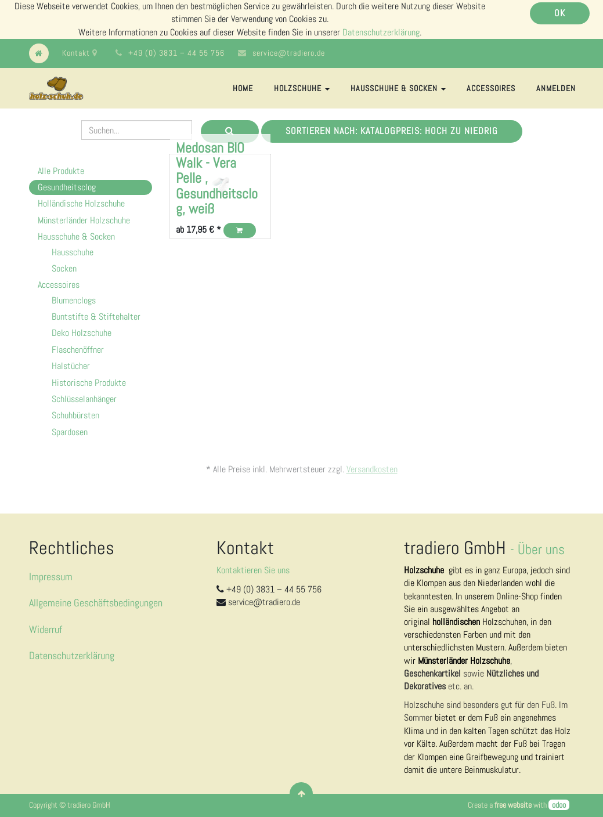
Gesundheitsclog (67, 187)
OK (559, 13)
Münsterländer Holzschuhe (84, 220)
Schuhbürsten (75, 415)
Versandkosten (372, 469)
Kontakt (80, 53)
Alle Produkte (61, 171)
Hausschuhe (72, 252)
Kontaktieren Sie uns (253, 570)
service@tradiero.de (288, 53)
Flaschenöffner (78, 350)
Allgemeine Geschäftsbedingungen (96, 602)
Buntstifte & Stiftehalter (96, 316)
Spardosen (70, 432)
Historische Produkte (89, 383)
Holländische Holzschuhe (81, 203)
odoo (559, 805)
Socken (64, 268)
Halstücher (71, 366)
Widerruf (45, 629)
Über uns (541, 549)
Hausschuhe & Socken (76, 236)
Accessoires (59, 285)
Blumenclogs (74, 300)
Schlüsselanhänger (84, 399)
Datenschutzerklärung (381, 32)
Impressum (51, 576)
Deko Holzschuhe (81, 333)
